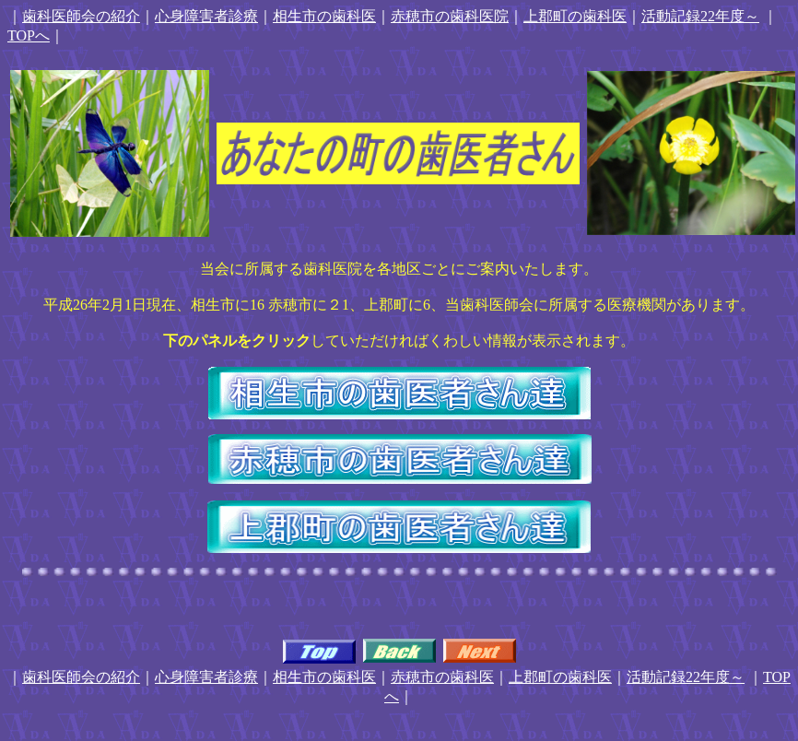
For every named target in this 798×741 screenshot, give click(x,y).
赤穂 (405, 677)
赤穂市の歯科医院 (450, 16)
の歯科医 (346, 16)
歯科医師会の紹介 (81, 16)
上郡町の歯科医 (575, 16)
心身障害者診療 (206, 16)
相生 (287, 16)
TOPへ (28, 35)
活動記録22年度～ (700, 16)
